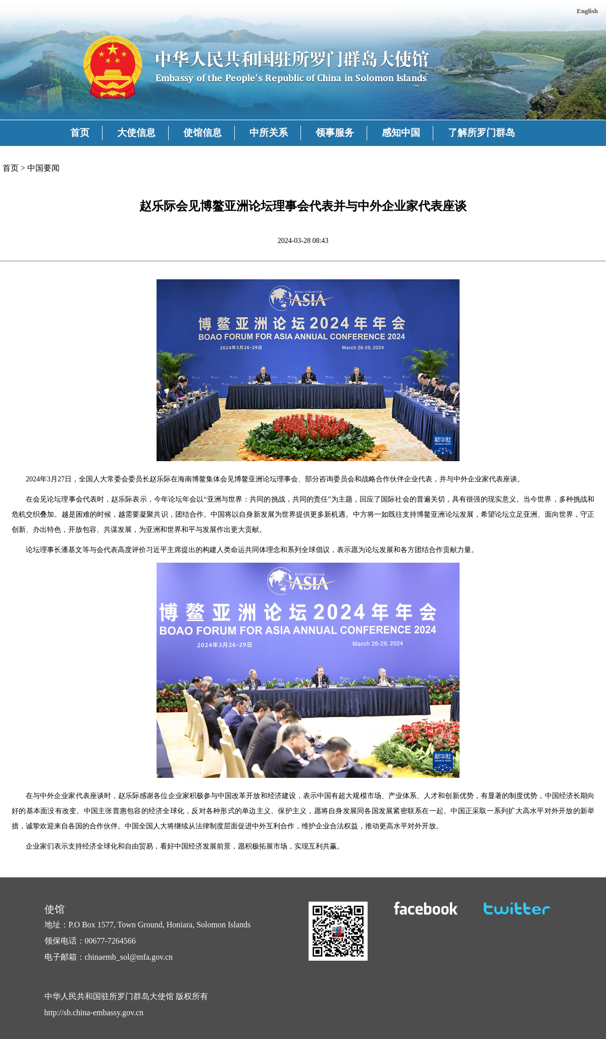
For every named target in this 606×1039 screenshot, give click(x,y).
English (587, 11)
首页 (79, 132)
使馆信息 (202, 132)
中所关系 (268, 132)
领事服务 (335, 132)
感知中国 (401, 132)
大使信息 (136, 132)
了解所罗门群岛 (481, 132)
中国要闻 (43, 168)
